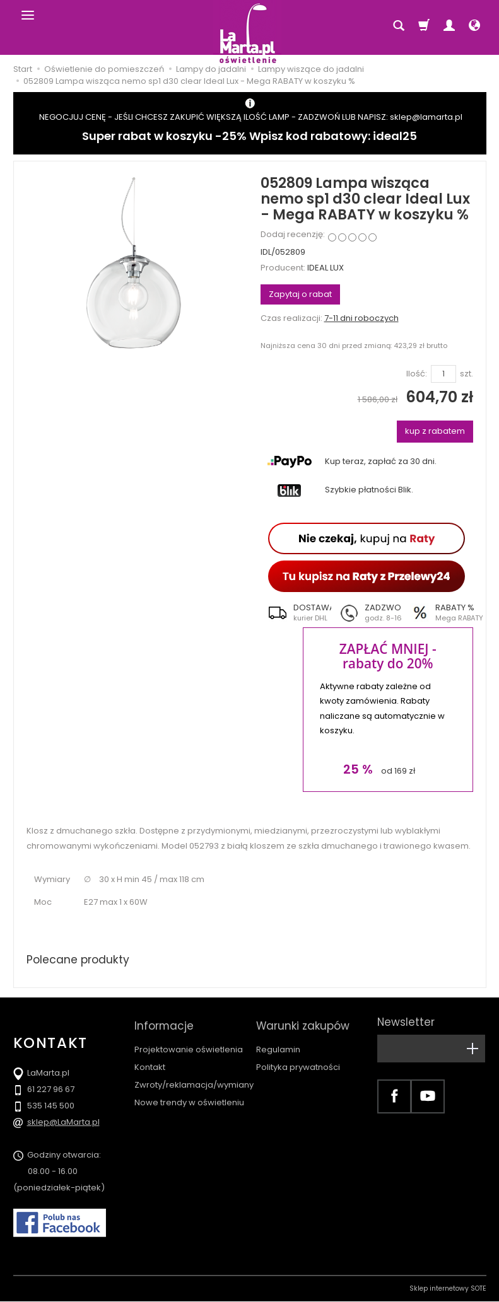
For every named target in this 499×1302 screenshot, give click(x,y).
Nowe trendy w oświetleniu (189, 1097)
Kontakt (149, 1061)
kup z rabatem (435, 431)
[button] (296, 612)
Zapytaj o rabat (300, 294)
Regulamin (278, 1044)
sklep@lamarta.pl (426, 117)
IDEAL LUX (325, 268)
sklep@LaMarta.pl (63, 1123)
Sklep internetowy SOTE (447, 1289)
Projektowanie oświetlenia (188, 1044)
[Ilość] (443, 374)
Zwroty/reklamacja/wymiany (194, 1079)
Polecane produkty (79, 960)
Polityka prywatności (298, 1061)
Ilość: (416, 374)
